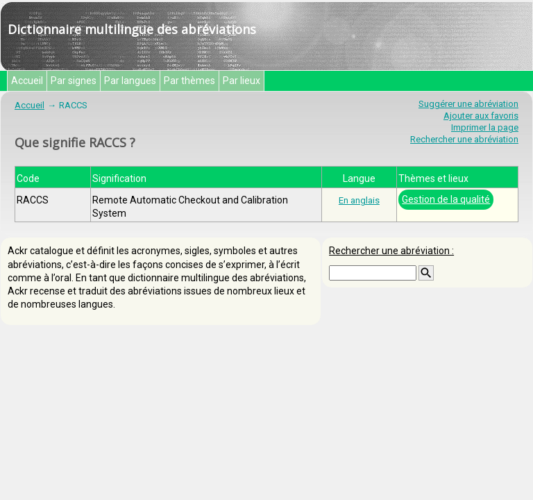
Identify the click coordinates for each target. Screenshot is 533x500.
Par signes (73, 80)
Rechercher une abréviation (464, 139)
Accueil (27, 80)
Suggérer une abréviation (468, 104)
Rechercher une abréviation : (391, 250)
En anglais (359, 200)
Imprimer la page (484, 127)
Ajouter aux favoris (480, 115)
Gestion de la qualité (446, 199)
